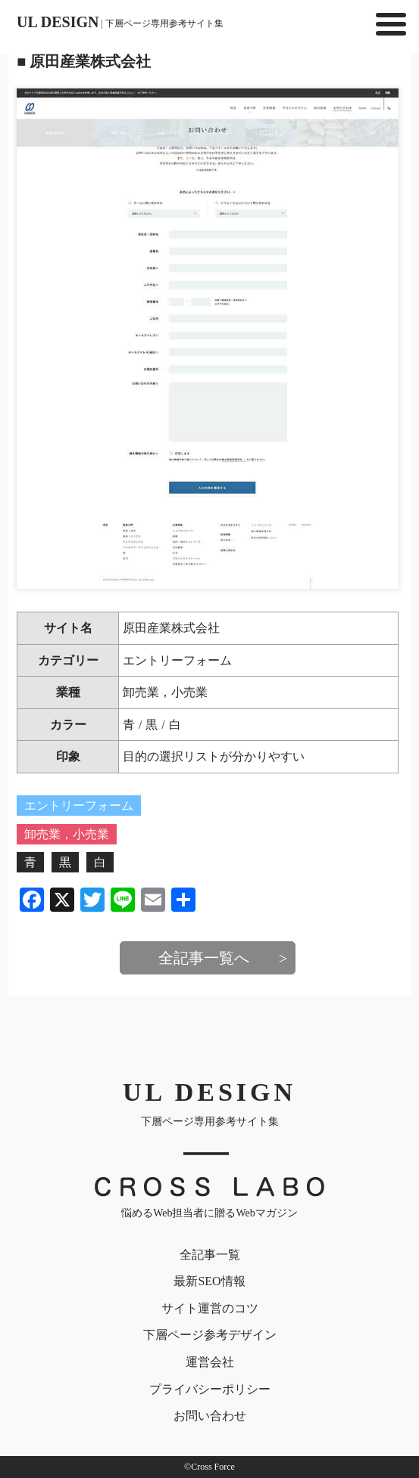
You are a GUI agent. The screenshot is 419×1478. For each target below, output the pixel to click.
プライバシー (209, 1389)
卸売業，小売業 (165, 692)
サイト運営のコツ (209, 1308)
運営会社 (210, 1362)
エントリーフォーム (177, 660)
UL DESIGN (120, 22)
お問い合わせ (210, 1415)
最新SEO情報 (209, 1281)
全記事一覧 (210, 1254)
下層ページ (210, 1334)
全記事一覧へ (203, 958)
